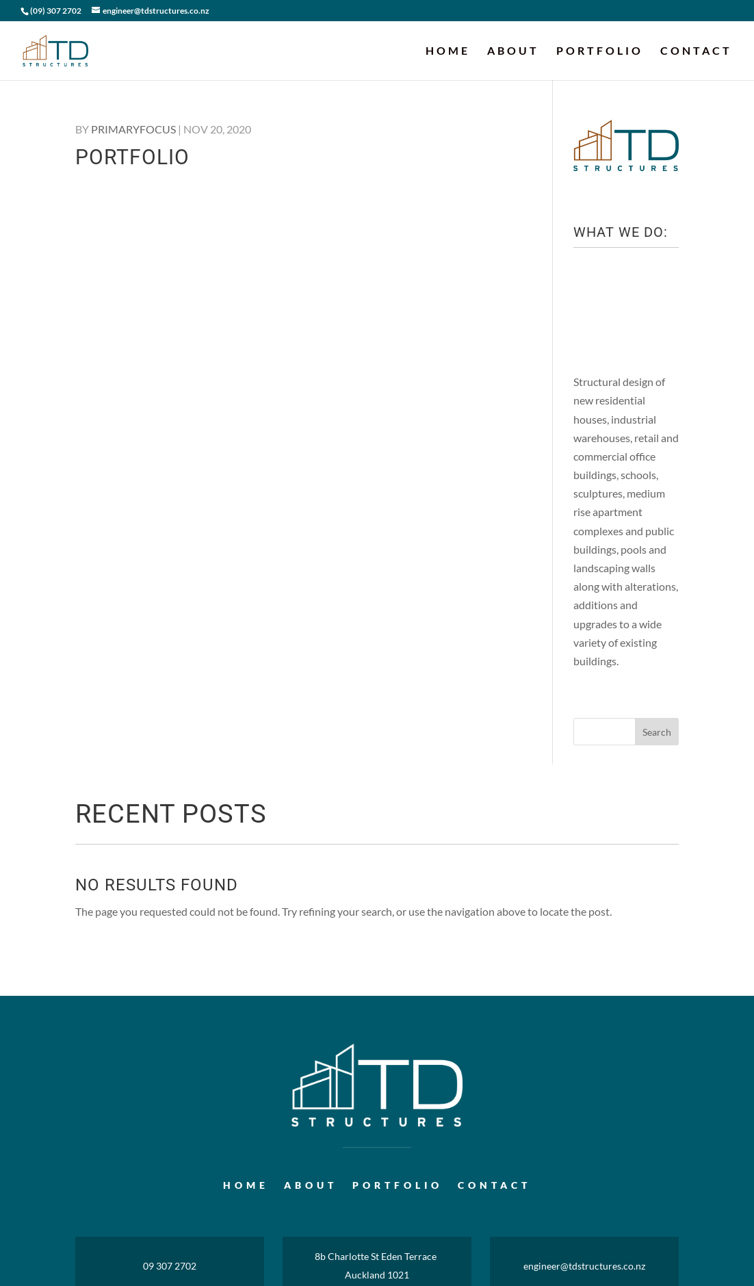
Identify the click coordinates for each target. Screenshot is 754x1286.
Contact (696, 51)
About (513, 51)
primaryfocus (133, 129)
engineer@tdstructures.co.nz (584, 1266)
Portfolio (599, 51)
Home (448, 51)
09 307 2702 (169, 1266)
